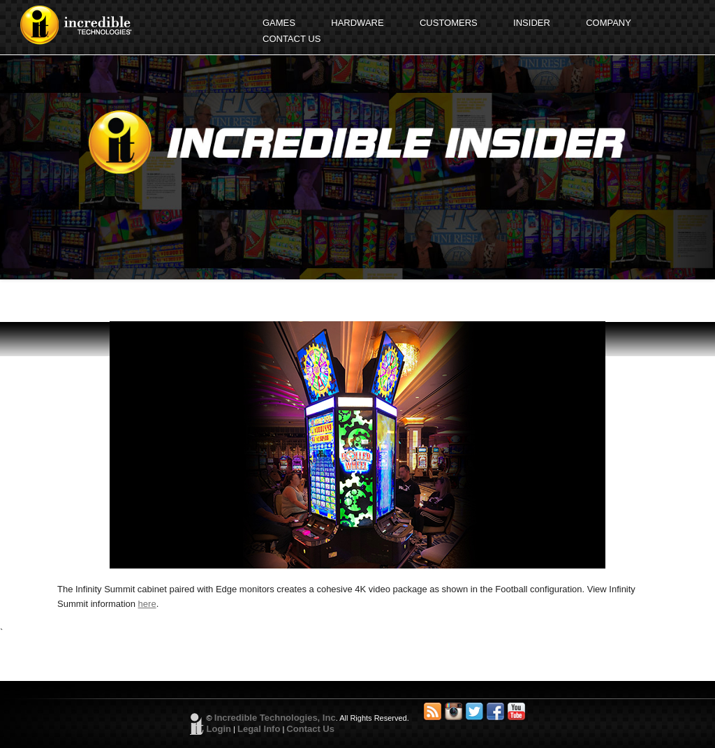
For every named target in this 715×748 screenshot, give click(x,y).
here (147, 604)
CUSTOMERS (449, 22)
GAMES (279, 22)
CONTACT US (291, 39)
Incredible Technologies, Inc (275, 717)
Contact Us (310, 729)
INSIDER (531, 22)
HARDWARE (357, 22)
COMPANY (608, 22)
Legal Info (258, 729)
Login (219, 729)
